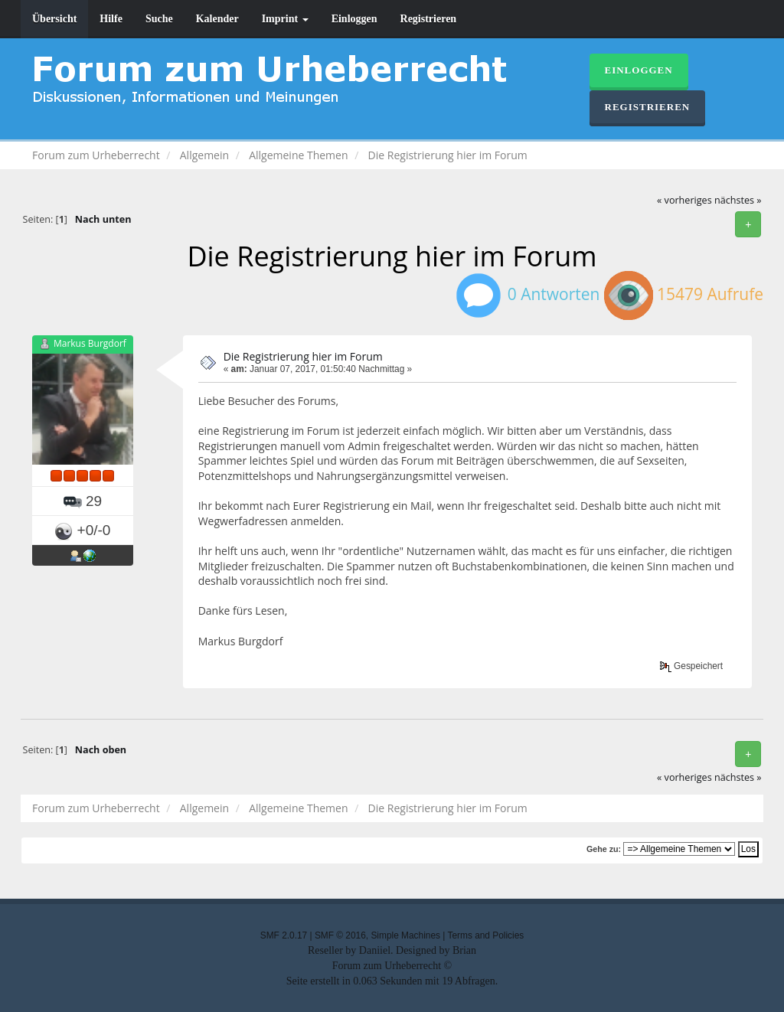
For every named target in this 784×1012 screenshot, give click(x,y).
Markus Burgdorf (90, 343)
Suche (159, 18)
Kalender (217, 18)
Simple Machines (405, 935)
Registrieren (428, 18)
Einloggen (354, 18)
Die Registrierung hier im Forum (303, 356)
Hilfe (111, 18)
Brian (464, 950)
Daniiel (374, 950)
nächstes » (738, 200)
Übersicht (54, 18)
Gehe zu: (603, 849)
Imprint (285, 18)
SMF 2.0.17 (283, 935)
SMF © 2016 (340, 935)
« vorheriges (684, 200)
